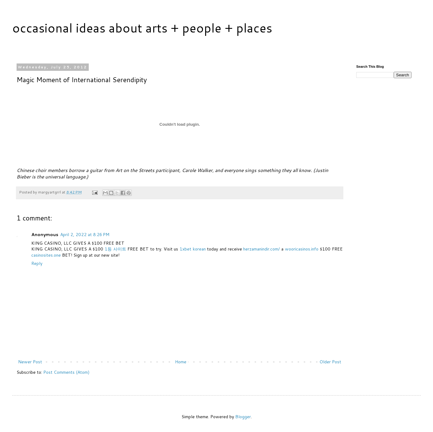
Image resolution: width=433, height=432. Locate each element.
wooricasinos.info (301, 249)
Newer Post (30, 362)
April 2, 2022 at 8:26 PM (84, 234)
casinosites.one (46, 255)
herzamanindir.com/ (261, 249)
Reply (36, 263)
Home (180, 362)
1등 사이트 (115, 249)
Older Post (330, 362)
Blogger (243, 417)
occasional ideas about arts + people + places (142, 27)
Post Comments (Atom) (66, 372)
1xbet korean (193, 249)
